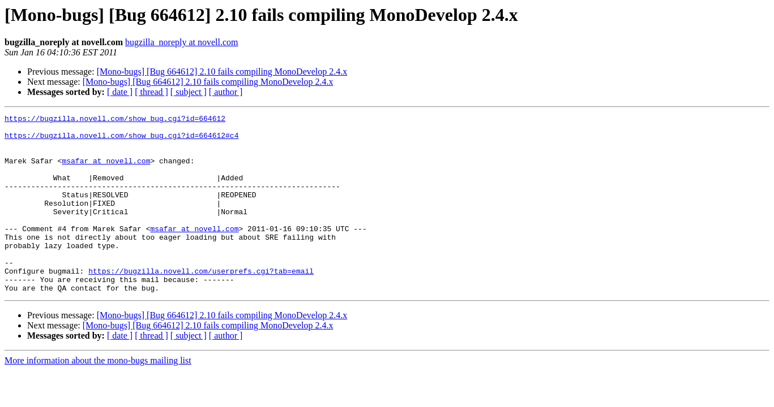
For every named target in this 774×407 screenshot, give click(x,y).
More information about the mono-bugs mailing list (98, 396)
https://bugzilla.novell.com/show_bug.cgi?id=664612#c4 (121, 140)
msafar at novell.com (106, 171)
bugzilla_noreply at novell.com (181, 42)
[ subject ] (188, 92)
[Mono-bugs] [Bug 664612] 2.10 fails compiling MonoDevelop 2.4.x (222, 71)
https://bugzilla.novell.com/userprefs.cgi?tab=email (201, 303)
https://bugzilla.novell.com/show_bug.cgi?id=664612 (115, 120)
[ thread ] (151, 92)
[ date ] (119, 92)
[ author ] (226, 92)
